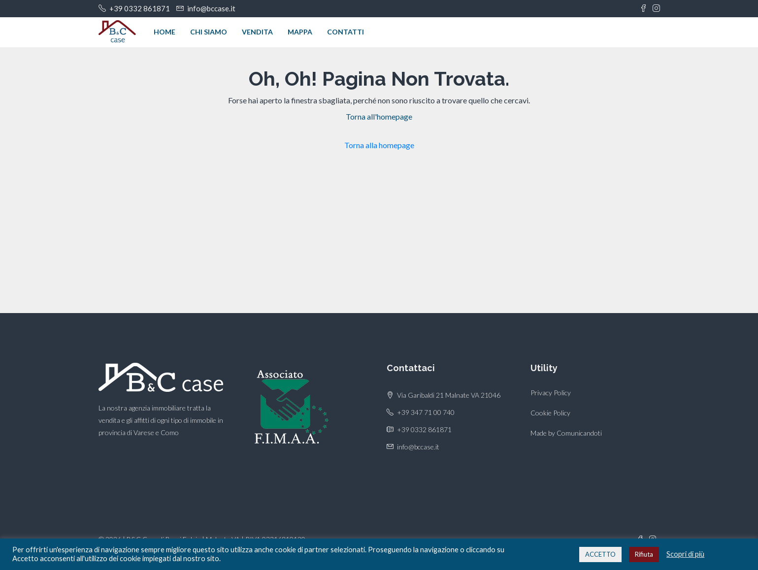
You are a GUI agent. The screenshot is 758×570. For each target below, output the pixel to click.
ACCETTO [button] (600, 554)
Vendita (257, 32)
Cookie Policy (550, 413)
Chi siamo (208, 32)
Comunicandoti (579, 433)
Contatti (345, 32)
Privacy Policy (550, 392)
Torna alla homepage (379, 145)
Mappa (300, 32)
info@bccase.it (418, 447)
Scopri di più (685, 554)
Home (164, 32)
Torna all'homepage (379, 116)
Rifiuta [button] (644, 554)
